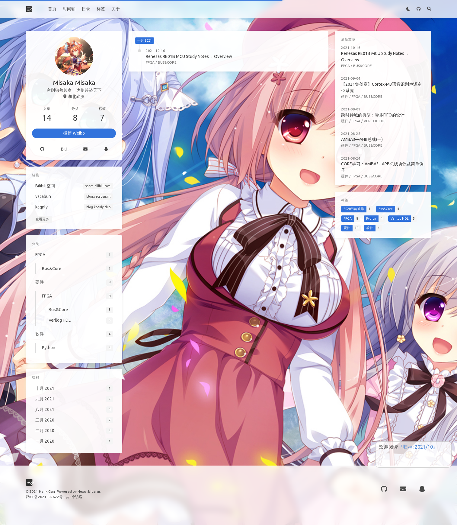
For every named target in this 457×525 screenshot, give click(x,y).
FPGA (150, 62)
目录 (86, 8)
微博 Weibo (74, 133)
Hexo (82, 491)
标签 (101, 8)
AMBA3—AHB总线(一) (362, 139)
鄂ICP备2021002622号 (44, 497)
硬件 (344, 96)
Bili (64, 149)
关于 (115, 8)
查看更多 (42, 219)
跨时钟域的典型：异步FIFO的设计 (372, 115)
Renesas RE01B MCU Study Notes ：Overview (189, 56)
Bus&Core (167, 62)
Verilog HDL (375, 121)
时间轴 (69, 8)
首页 (52, 8)
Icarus (96, 491)
